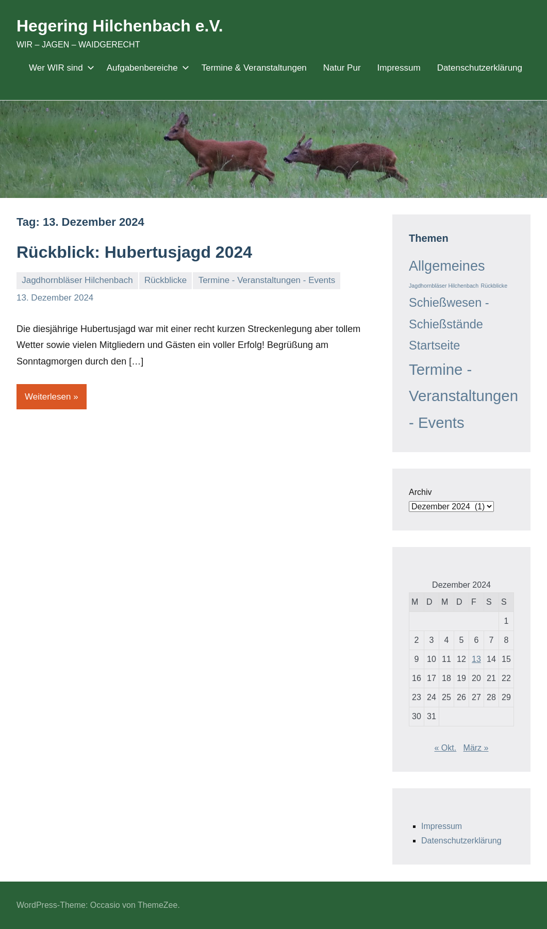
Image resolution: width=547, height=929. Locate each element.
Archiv (420, 492)
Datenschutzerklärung (479, 68)
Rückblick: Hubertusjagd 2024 (134, 252)
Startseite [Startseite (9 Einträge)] (434, 345)
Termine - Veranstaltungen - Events (267, 280)
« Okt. (446, 747)
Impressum (399, 68)
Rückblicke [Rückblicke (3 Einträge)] (494, 286)
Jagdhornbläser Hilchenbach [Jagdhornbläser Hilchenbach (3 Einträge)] (443, 286)
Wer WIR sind (59, 68)
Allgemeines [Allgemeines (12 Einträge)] (447, 266)
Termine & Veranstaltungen (254, 68)
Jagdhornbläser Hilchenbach (77, 280)
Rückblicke (165, 280)
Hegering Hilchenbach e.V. (119, 25)
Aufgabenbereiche (146, 68)
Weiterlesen (48, 397)
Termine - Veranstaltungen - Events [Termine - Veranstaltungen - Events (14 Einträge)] (463, 396)
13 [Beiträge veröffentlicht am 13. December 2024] (476, 659)
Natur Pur (342, 68)
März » (476, 747)
